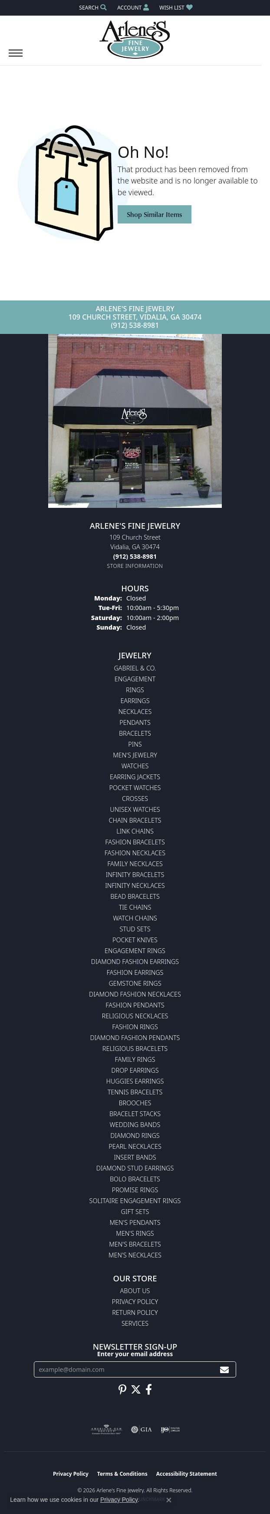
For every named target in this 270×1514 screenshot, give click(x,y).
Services (135, 1323)
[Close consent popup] (168, 1500)
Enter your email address (135, 1354)
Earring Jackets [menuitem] (135, 777)
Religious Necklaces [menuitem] (135, 1016)
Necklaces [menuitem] (135, 711)
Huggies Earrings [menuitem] (135, 1081)
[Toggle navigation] (15, 57)
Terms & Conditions (122, 1473)
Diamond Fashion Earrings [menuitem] (135, 961)
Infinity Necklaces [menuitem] (135, 885)
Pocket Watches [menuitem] (135, 788)
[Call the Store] (135, 556)
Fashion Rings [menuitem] (135, 1027)
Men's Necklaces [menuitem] (135, 1255)
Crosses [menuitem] (135, 798)
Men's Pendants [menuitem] (134, 1222)
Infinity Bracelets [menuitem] (135, 874)
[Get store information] (135, 566)
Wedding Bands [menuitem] (135, 1124)
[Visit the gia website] (141, 1429)
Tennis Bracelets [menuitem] (135, 1092)
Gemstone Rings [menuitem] (135, 983)
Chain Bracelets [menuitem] (135, 820)
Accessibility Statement (186, 1473)
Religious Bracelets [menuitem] (135, 1048)
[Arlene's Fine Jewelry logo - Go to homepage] (135, 39)
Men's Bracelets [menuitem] (135, 1244)
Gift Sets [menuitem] (135, 1211)
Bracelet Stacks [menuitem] (135, 1114)
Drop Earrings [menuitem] (134, 1070)
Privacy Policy (135, 1301)
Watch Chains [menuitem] (135, 918)
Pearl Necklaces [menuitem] (135, 1146)
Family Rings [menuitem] (135, 1059)
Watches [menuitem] (135, 766)
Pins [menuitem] (135, 744)
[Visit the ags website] (106, 1429)
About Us (135, 1291)
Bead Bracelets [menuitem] (135, 896)
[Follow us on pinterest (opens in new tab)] (122, 1389)
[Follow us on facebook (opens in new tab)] (148, 1389)
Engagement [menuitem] (135, 679)
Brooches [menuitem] (135, 1103)
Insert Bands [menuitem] (135, 1157)
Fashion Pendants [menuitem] (134, 1005)
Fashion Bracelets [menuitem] (135, 842)
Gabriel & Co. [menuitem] (135, 668)
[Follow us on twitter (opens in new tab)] (136, 1389)
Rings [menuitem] (135, 690)
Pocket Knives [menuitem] (135, 940)
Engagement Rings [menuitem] (135, 951)
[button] (92, 7)
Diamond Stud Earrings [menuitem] (135, 1168)
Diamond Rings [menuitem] (134, 1135)
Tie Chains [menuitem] (135, 907)
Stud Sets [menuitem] (134, 929)
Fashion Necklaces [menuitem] (135, 853)
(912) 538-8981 (135, 325)
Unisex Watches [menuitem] (135, 809)
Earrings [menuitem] (134, 701)
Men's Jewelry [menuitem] (135, 755)
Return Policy (135, 1312)
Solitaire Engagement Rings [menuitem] (135, 1201)
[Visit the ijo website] (170, 1429)
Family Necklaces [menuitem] (135, 864)
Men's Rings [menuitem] (135, 1233)
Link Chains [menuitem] (135, 831)
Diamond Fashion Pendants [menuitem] (135, 1038)
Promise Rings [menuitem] (135, 1190)
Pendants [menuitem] (135, 722)
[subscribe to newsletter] (224, 1369)
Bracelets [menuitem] (135, 733)
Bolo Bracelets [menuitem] (135, 1179)
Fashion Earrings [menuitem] (135, 972)
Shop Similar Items (154, 214)
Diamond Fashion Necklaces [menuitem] (135, 994)
